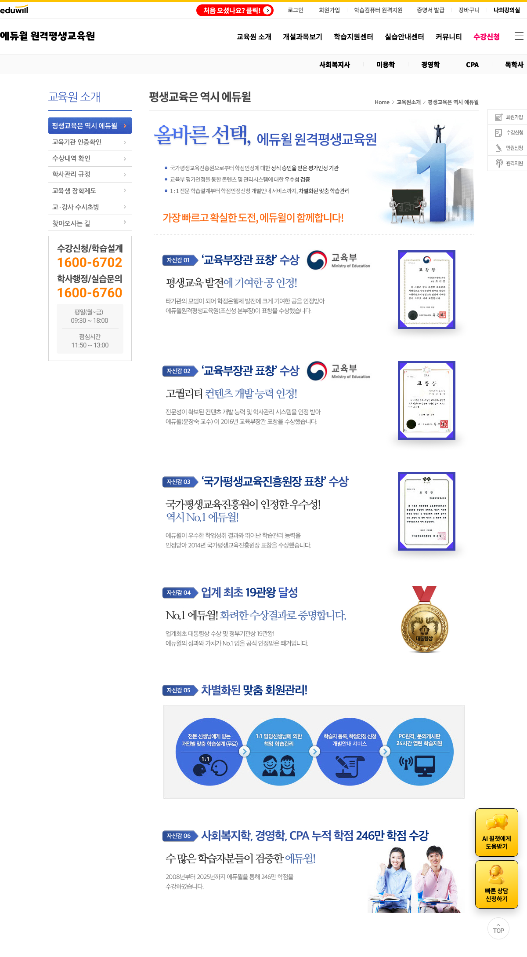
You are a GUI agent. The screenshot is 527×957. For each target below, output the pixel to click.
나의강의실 (507, 10)
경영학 (430, 64)
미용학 (385, 64)
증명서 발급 (430, 10)
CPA (472, 64)
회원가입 (329, 10)
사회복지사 (334, 64)
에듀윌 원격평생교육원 (47, 36)
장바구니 (469, 10)
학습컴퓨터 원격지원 (378, 10)
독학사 (514, 64)
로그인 (295, 10)
